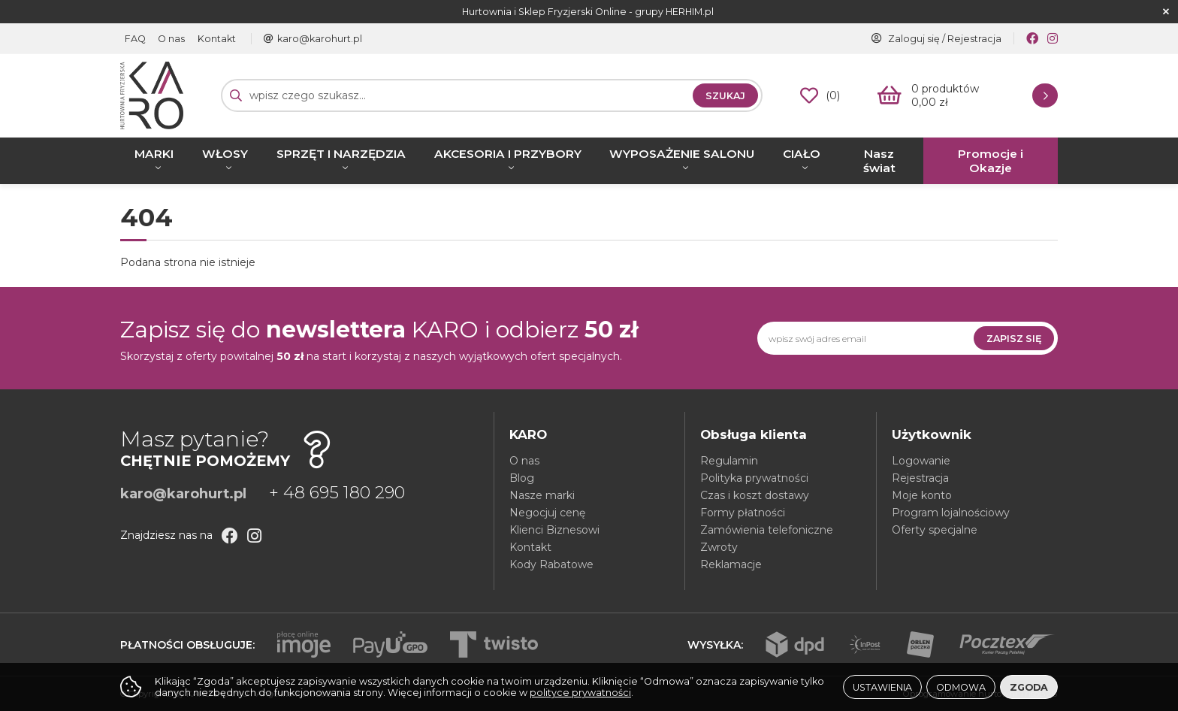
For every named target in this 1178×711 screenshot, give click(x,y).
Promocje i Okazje (990, 161)
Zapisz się (1013, 338)
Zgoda (1029, 687)
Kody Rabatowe (551, 564)
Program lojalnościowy (951, 512)
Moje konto (922, 495)
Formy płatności (742, 512)
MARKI (154, 154)
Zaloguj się (914, 38)
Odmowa (961, 687)
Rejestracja (974, 38)
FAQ (134, 38)
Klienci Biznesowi (554, 530)
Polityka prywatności (754, 478)
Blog (521, 478)
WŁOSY (225, 154)
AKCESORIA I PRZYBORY (507, 154)
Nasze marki (542, 495)
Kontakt (214, 38)
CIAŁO (801, 154)
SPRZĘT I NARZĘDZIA (341, 154)
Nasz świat (879, 161)
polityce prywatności (580, 692)
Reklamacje (731, 564)
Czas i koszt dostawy (754, 495)
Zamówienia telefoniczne (766, 530)
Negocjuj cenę (547, 512)
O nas (169, 38)
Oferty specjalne (934, 530)
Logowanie (921, 460)
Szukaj (725, 95)
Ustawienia (882, 687)
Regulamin (729, 460)
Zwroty (719, 547)
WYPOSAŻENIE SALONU (681, 154)
